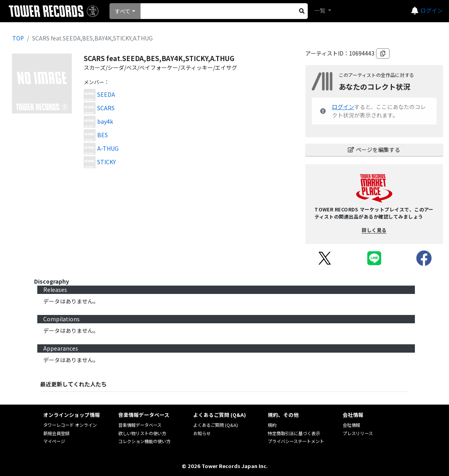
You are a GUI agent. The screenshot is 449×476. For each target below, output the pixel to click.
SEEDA (106, 94)
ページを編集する (374, 150)
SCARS (106, 108)
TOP (18, 38)
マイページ (54, 441)
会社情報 (351, 425)
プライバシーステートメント (296, 441)
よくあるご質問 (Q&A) (215, 425)
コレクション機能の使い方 (144, 441)
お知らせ (202, 433)
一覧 (320, 10)
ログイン (431, 10)
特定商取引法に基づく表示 (294, 433)
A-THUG (108, 148)
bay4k (105, 121)
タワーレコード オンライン (70, 425)
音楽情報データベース (139, 425)
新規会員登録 (56, 433)
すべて (122, 11)
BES (102, 135)
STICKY (106, 162)
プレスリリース (358, 433)
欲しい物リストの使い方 (142, 433)
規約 (272, 425)
